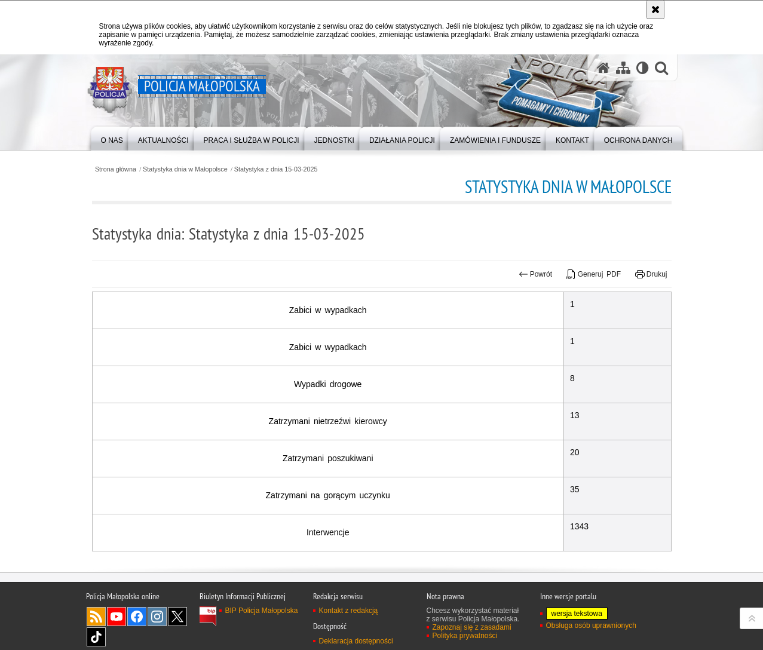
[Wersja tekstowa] (642, 67)
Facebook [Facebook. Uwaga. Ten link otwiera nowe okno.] (136, 616)
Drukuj (651, 274)
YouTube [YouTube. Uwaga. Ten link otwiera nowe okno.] (116, 616)
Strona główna (115, 169)
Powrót (535, 274)
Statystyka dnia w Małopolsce (185, 169)
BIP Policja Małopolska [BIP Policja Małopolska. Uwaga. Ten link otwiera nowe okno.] (261, 610)
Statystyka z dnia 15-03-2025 (276, 169)
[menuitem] (112, 138)
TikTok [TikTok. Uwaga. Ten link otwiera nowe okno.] (96, 636)
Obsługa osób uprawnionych (591, 625)
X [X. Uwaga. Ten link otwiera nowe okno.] (177, 616)
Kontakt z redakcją (348, 610)
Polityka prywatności (465, 635)
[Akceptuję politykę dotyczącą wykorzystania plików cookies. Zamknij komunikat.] (655, 9)
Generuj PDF (593, 274)
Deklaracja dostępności (356, 641)
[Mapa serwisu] (623, 67)
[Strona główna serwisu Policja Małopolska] (603, 67)
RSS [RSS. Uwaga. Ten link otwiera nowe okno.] (96, 616)
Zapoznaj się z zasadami (472, 627)
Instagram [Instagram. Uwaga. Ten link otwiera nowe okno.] (157, 616)
